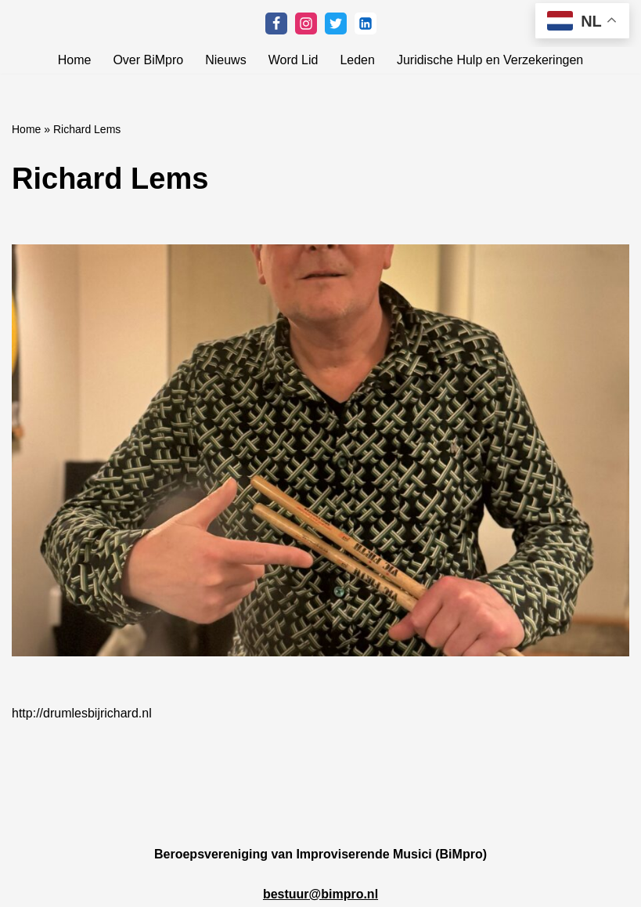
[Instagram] (306, 23)
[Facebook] (276, 23)
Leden (357, 60)
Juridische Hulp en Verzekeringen (490, 60)
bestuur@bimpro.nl (320, 894)
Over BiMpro (148, 60)
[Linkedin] (365, 23)
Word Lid (293, 60)
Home (75, 60)
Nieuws (225, 60)
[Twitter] (336, 23)
